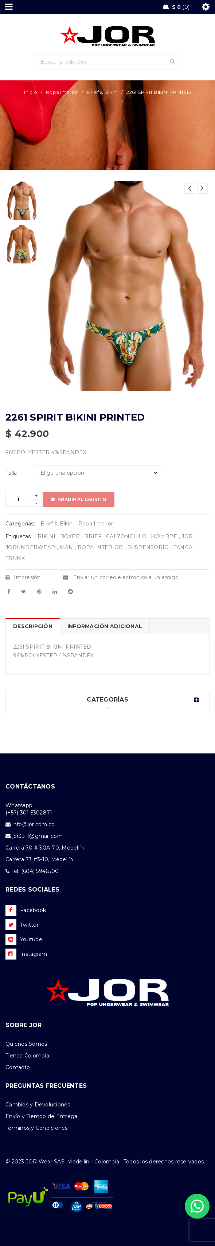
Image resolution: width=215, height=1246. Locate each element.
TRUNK (15, 558)
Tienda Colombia (27, 1055)
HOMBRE (164, 536)
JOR (187, 536)
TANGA (182, 547)
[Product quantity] (18, 499)
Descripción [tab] (32, 626)
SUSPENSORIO (148, 547)
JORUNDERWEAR (30, 547)
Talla (11, 473)
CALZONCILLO (126, 536)
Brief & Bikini (102, 92)
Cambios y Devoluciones (37, 1104)
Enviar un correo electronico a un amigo (121, 577)
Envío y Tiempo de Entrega (41, 1116)
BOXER (70, 536)
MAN (66, 547)
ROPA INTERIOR (100, 547)
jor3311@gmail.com (37, 836)
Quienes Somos (26, 1044)
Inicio (30, 92)
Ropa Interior (62, 92)
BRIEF (92, 536)
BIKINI (47, 536)
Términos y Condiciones (36, 1128)
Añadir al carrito (82, 499)
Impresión (23, 577)
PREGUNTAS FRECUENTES (46, 1085)
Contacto (17, 1067)
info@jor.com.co (33, 824)
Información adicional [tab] (104, 626)
